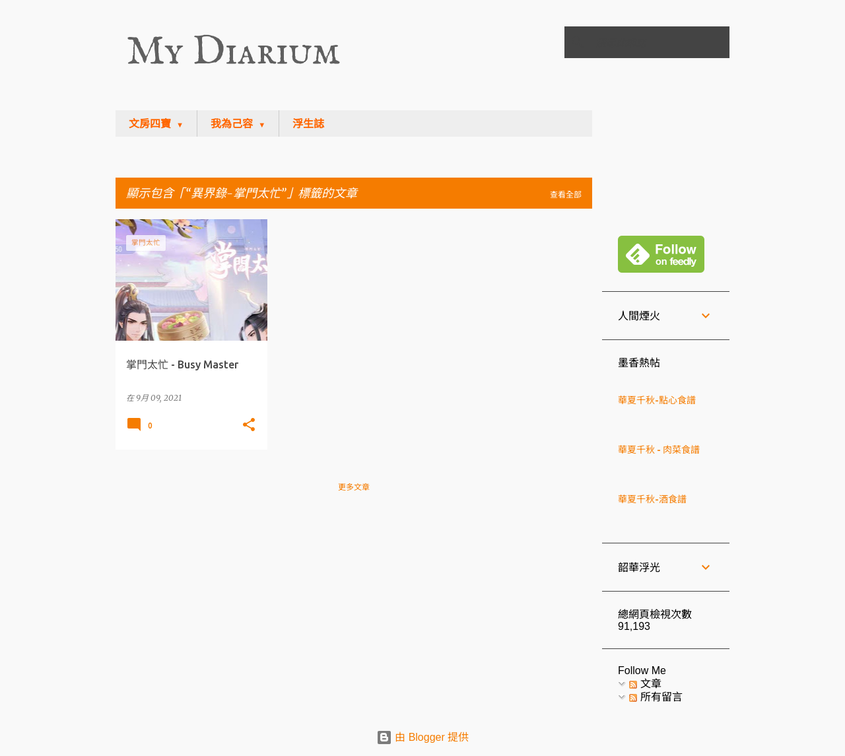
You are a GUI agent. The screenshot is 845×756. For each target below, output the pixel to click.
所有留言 (655, 697)
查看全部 (566, 194)
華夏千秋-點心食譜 (657, 400)
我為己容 (232, 123)
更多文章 (354, 487)
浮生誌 (308, 123)
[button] (249, 425)
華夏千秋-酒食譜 (652, 499)
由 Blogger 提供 (422, 737)
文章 (645, 683)
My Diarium (233, 52)
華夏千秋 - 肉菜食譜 (659, 449)
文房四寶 (150, 123)
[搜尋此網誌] (660, 42)
